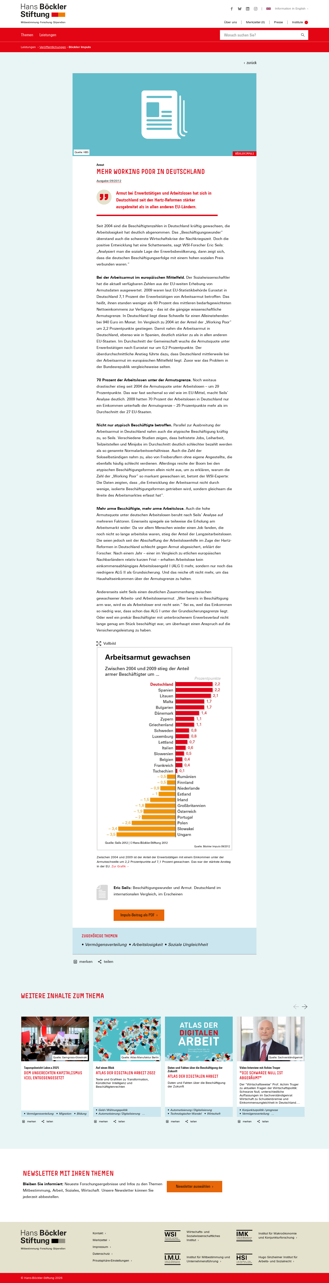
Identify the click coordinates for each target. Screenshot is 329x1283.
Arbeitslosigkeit (147, 944)
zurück (251, 62)
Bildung (81, 1113)
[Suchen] (303, 35)
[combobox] (259, 35)
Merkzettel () (255, 22)
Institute (297, 22)
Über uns (230, 22)
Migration (65, 1113)
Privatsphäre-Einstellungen (111, 1260)
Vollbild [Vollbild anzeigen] (106, 643)
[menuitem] (27, 38)
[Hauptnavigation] (39, 35)
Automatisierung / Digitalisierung (119, 1113)
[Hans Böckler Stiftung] (43, 1249)
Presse (278, 22)
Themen (27, 34)
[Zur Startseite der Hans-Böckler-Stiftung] (43, 21)
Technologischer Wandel (185, 1113)
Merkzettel (100, 1240)
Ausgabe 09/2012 (109, 181)
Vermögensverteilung (106, 944)
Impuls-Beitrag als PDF (137, 916)
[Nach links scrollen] (296, 1006)
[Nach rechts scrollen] (304, 1006)
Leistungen (47, 34)
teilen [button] (105, 961)
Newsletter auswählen (193, 1186)
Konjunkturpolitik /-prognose (260, 1110)
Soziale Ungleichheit (188, 944)
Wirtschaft (213, 1113)
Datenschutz (101, 1253)
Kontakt (98, 1233)
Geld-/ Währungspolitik (113, 1110)
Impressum (100, 1247)
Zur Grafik (118, 866)
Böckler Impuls (244, 153)
